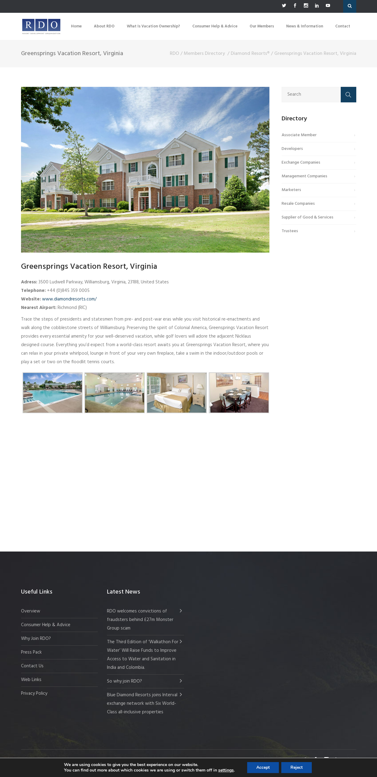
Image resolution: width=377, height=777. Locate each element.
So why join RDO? (124, 681)
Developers (292, 148)
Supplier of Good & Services (307, 217)
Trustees (290, 231)
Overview (30, 611)
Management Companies (304, 176)
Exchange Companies (301, 162)
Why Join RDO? (36, 638)
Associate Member (299, 135)
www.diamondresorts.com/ (69, 299)
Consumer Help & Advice (45, 625)
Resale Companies (298, 203)
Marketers (291, 189)
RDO (174, 53)
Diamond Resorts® (250, 53)
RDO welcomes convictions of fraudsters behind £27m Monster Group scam (140, 620)
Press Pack (31, 652)
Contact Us (32, 666)
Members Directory (204, 53)
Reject (296, 767)
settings (226, 770)
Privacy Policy (34, 693)
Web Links (31, 679)
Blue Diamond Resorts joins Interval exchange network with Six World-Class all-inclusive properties (142, 703)
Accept (263, 767)
